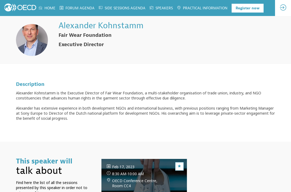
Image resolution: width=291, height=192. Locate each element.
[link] (47, 8)
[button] (248, 8)
